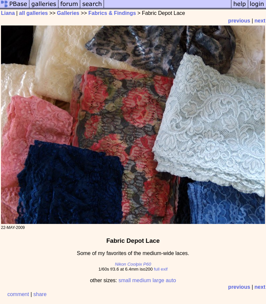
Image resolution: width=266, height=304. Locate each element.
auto (171, 280)
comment (18, 294)
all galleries (33, 13)
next (259, 20)
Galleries (68, 13)
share (40, 294)
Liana (8, 13)
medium (141, 280)
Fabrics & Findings (112, 13)
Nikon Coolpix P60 (133, 264)
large (158, 280)
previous (239, 20)
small (124, 280)
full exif (160, 269)
